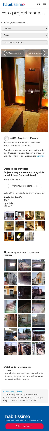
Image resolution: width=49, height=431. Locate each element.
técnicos (30, 373)
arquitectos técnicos (14, 373)
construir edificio (13, 379)
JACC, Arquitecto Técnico (24, 138)
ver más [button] (40, 156)
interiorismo (20, 376)
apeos (26, 379)
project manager (35, 376)
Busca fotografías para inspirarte (14, 23)
